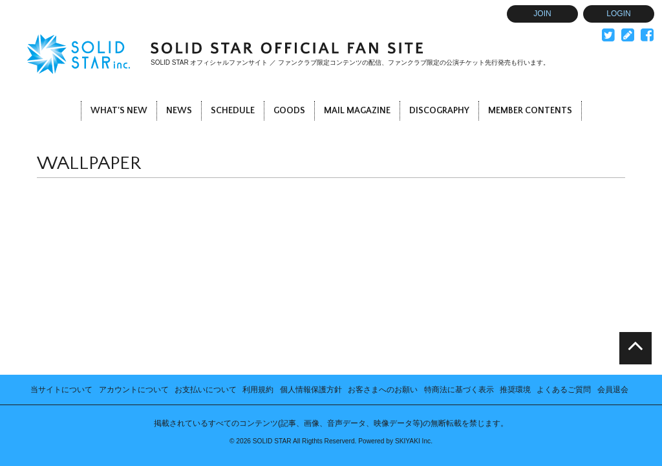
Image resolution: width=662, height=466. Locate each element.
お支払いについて (206, 281)
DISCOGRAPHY (439, 110)
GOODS (289, 110)
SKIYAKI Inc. (413, 333)
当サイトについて (61, 281)
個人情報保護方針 (311, 281)
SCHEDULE (233, 110)
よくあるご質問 (564, 281)
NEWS (179, 110)
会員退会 (612, 281)
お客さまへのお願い (383, 281)
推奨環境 (515, 281)
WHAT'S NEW (119, 110)
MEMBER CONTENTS (530, 110)
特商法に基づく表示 (459, 281)
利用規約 (257, 281)
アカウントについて (134, 281)
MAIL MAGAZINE (357, 110)
